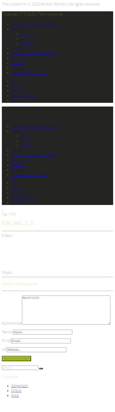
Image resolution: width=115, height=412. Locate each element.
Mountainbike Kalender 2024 (35, 23)
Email (6, 351)
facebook (19, 100)
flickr (15, 81)
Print (15, 405)
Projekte (18, 48)
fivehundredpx (23, 95)
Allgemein (19, 396)
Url (4, 359)
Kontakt (17, 62)
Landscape (29, 38)
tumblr (16, 85)
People (26, 43)
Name (7, 342)
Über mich (19, 57)
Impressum (21, 67)
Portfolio (18, 28)
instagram (19, 90)
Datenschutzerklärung (29, 72)
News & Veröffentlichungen (34, 53)
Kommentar (12, 298)
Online (16, 401)
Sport (24, 33)
